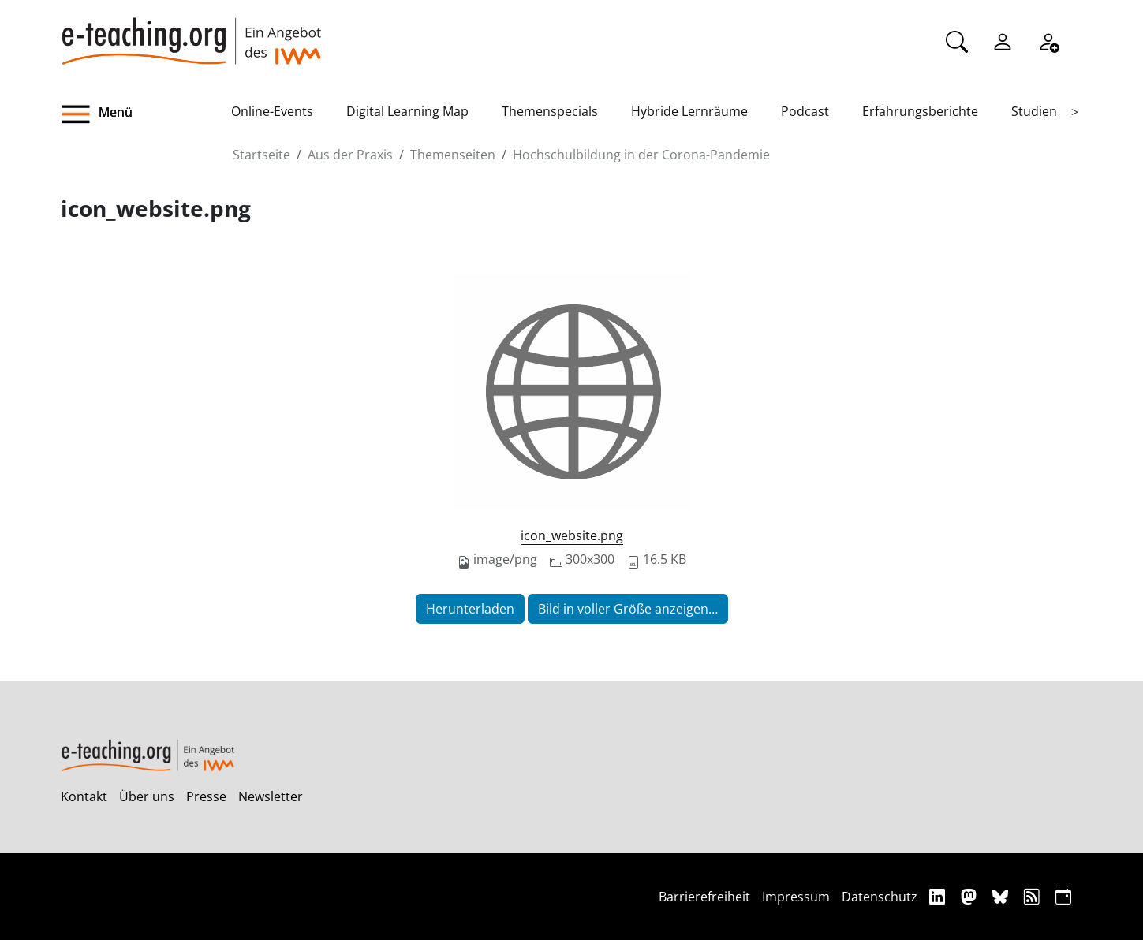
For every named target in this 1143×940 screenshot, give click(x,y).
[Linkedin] (939, 896)
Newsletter (270, 796)
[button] (146, 114)
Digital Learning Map (407, 111)
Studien (1034, 111)
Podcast (805, 111)
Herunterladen (470, 608)
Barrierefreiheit (704, 896)
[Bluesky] (1002, 896)
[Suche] (957, 40)
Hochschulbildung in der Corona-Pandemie (641, 154)
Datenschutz (879, 896)
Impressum (796, 896)
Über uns (146, 796)
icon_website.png (572, 535)
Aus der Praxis (350, 154)
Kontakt (84, 796)
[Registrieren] (1048, 40)
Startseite (261, 154)
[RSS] (1034, 896)
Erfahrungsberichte (920, 111)
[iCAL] (1063, 896)
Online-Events (272, 111)
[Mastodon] (971, 896)
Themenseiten (452, 154)
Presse (206, 796)
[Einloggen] (1003, 40)
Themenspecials (550, 111)
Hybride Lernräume (689, 111)
